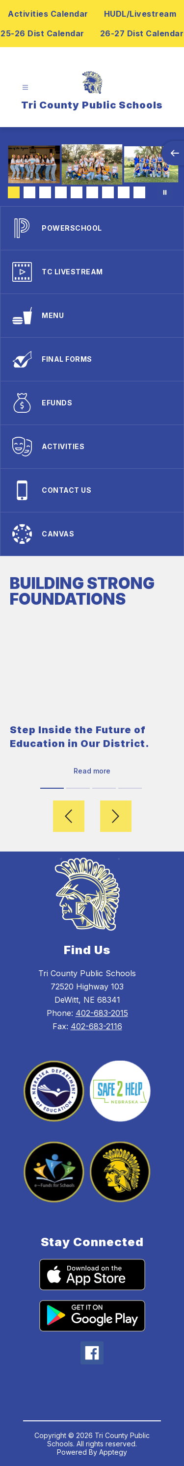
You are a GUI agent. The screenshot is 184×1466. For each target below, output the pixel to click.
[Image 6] (92, 192)
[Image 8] (124, 192)
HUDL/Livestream (140, 14)
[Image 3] (45, 192)
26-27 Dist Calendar (142, 33)
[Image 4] (61, 192)
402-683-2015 (102, 1013)
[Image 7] (108, 192)
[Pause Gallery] (165, 192)
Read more (92, 771)
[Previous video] (68, 816)
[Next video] (115, 816)
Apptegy (113, 1452)
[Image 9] (139, 192)
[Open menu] (25, 87)
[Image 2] (29, 192)
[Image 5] (76, 192)
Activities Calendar (48, 14)
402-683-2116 (96, 1026)
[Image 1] (14, 192)
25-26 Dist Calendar (42, 33)
